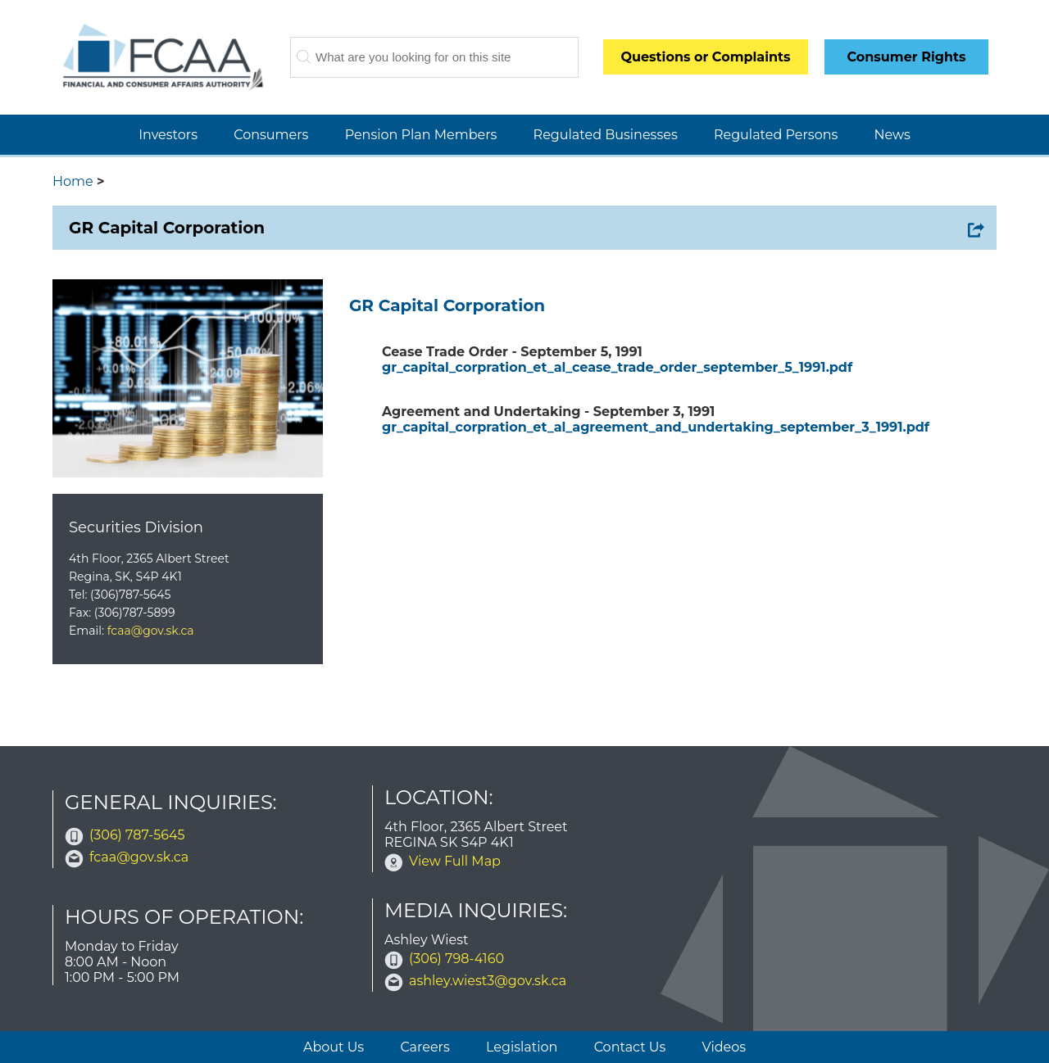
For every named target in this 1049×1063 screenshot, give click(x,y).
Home (72, 181)
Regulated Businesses (606, 134)
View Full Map (455, 861)
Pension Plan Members (421, 134)
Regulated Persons (776, 134)
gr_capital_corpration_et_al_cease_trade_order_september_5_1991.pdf (617, 367)
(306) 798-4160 (456, 958)
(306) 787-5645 (137, 835)
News (892, 134)
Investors (168, 134)
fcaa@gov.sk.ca (150, 630)
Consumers (271, 134)
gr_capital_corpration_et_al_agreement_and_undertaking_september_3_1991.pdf (655, 427)
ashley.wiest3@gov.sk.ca (487, 980)
